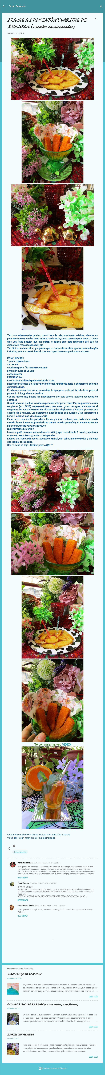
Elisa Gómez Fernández (28, 906)
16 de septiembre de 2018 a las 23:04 (52, 906)
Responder (23, 878)
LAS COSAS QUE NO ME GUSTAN (24, 974)
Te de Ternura (23, 883)
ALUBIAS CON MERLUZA (20, 1034)
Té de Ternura (16, 6)
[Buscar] (101, 7)
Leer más (93, 997)
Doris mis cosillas (25, 863)
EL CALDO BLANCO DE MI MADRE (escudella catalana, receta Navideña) (42, 1004)
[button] (96, 19)
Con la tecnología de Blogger (53, 1068)
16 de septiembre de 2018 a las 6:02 (43, 883)
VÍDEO (66, 744)
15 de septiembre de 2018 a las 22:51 (47, 863)
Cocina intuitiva (20, 852)
